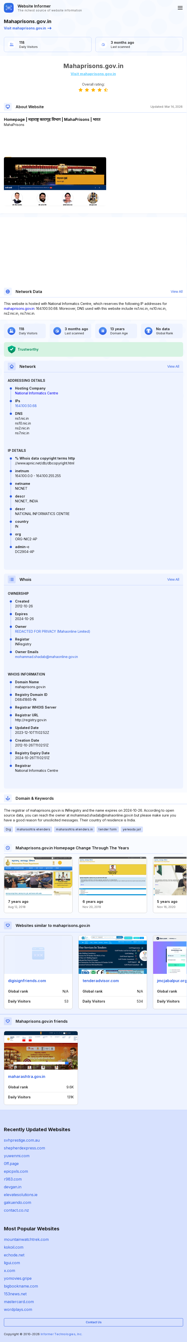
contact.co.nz (16, 1210)
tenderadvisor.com (101, 980)
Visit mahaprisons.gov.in (27, 28)
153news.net (15, 1293)
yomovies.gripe (18, 1278)
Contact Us (94, 1322)
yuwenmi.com (16, 1155)
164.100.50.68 (26, 406)
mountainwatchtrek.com (26, 1239)
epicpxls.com (16, 1171)
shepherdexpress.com (24, 1148)
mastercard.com (19, 1301)
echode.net (14, 1255)
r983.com (13, 1179)
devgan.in (12, 1186)
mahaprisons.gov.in (19, 308)
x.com (9, 1270)
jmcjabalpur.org (172, 980)
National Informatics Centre (36, 393)
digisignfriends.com (27, 980)
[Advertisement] (93, 142)
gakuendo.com (17, 1202)
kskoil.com (13, 1247)
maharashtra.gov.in (26, 1076)
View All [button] (177, 291)
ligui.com (12, 1262)
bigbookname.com (21, 1286)
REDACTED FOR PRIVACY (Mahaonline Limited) (52, 631)
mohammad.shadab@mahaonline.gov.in (46, 657)
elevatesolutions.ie (20, 1194)
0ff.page (11, 1163)
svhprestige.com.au (22, 1140)
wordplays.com (18, 1309)
